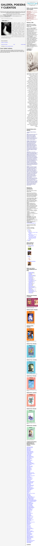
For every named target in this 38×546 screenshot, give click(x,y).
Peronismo (30, 285)
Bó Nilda (30, 273)
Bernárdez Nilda (31, 272)
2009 (28, 229)
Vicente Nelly (30, 292)
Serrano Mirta (31, 290)
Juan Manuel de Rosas (32, 280)
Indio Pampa (30, 279)
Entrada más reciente (4, 44)
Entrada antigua (23, 44)
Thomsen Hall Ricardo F (32, 291)
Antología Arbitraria (31, 245)
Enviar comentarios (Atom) (9, 46)
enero (29, 239)
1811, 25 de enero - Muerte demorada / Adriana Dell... (32, 237)
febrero (29, 231)
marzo (29, 230)
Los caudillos (30, 281)
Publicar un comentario (4, 42)
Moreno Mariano (31, 283)
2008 (28, 240)
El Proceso (30, 278)
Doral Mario (30, 276)
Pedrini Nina (30, 284)
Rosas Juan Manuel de (32, 287)
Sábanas (30, 288)
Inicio (14, 44)
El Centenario (31, 277)
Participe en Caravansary (31, 261)
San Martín (30, 289)
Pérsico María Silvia (31, 286)
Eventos (29, 256)
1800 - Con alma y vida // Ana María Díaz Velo (32, 235)
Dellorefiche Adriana (31, 275)
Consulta (30, 274)
